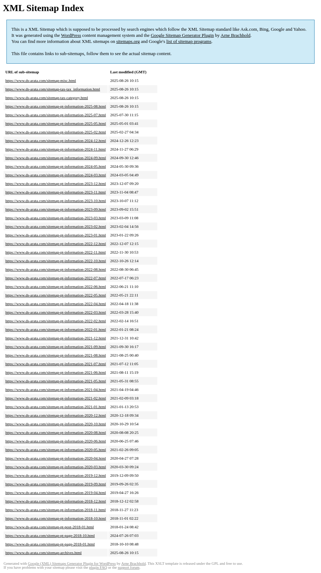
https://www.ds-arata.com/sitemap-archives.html (43, 552)
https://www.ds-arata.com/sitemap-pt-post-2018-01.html (49, 527)
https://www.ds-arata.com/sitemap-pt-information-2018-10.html (55, 518)
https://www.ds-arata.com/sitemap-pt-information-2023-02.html (55, 226)
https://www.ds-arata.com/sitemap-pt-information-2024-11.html (55, 149)
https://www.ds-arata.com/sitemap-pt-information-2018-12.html (55, 501)
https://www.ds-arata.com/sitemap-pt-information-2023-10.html (55, 201)
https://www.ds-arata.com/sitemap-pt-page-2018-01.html (50, 544)
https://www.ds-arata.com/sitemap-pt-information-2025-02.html (55, 132)
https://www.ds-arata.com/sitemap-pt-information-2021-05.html (55, 381)
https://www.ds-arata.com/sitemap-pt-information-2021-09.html (55, 346)
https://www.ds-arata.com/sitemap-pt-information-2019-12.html (55, 475)
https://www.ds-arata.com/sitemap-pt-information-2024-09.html (55, 158)
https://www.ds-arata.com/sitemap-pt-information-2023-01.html (55, 235)
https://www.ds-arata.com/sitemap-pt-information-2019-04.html (55, 492)
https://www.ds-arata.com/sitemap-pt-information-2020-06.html (55, 441)
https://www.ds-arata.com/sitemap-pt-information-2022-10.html (55, 261)
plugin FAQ (98, 567)
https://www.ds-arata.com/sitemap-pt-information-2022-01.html (55, 329)
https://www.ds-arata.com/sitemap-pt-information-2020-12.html (55, 415)
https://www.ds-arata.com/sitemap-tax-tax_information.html (52, 89)
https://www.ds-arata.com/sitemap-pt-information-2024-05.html (55, 166)
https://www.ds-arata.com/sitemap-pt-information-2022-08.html (55, 269)
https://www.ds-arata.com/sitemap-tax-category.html (46, 98)
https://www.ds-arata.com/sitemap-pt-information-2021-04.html (55, 389)
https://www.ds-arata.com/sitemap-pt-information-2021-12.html (55, 338)
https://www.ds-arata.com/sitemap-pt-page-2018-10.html (50, 535)
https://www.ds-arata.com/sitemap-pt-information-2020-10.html (55, 424)
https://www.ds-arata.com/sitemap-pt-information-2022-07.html (55, 278)
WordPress (71, 35)
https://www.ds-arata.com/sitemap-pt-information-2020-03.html (55, 467)
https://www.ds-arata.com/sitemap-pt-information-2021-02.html (55, 398)
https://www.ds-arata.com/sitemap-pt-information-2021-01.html (55, 407)
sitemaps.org (128, 41)
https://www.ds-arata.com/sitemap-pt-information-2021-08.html (55, 355)
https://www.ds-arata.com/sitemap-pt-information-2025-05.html (55, 123)
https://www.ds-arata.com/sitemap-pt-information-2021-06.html (55, 372)
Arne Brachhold (235, 35)
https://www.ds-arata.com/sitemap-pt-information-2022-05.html (55, 295)
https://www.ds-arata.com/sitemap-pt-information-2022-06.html (55, 286)
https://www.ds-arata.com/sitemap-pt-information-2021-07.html (55, 364)
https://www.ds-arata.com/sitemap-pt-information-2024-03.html (55, 175)
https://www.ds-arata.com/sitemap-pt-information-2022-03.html (55, 312)
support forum (128, 567)
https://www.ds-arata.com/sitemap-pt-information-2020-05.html (55, 449)
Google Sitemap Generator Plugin (182, 35)
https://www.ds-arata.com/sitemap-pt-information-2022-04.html (55, 304)
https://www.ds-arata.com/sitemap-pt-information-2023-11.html (55, 192)
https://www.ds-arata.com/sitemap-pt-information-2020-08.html (55, 432)
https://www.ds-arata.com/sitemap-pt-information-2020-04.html (55, 458)
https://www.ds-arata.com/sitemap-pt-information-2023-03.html (55, 218)
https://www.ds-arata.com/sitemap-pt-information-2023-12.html (55, 183)
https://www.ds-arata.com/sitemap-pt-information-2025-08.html (55, 106)
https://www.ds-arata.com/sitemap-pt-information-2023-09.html (55, 209)
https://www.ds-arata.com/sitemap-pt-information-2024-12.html (55, 140)
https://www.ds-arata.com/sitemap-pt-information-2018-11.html (55, 510)
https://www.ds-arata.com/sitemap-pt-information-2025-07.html (55, 115)
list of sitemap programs (188, 41)
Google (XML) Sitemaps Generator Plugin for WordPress (72, 563)
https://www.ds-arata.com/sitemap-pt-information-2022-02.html (55, 321)
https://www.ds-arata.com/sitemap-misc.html (40, 80)
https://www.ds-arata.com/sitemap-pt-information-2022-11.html (55, 252)
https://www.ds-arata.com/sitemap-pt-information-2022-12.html (55, 243)
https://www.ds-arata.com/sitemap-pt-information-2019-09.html (55, 484)
